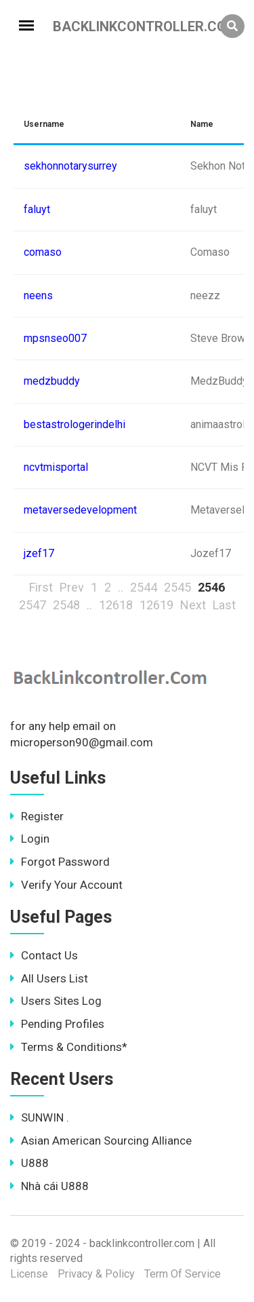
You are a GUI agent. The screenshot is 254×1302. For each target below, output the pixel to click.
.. (120, 587)
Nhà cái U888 (49, 1186)
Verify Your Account (66, 885)
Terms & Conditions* (68, 1047)
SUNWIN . (39, 1117)
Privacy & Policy (96, 1273)
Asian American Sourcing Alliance (101, 1140)
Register (37, 816)
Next (193, 605)
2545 (177, 587)
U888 (29, 1163)
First (41, 587)
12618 (116, 605)
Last (224, 605)
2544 (143, 587)
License (29, 1273)
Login (29, 838)
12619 (156, 605)
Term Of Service (182, 1273)
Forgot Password (60, 861)
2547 (32, 605)
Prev (72, 587)
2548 (66, 605)
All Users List (49, 978)
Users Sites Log (56, 1001)
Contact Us (44, 955)
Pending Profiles (57, 1024)
